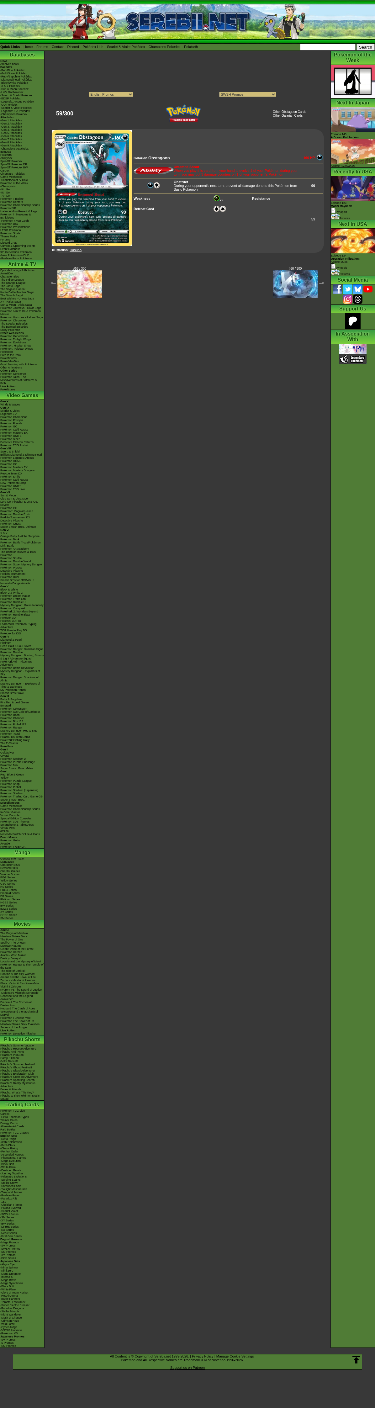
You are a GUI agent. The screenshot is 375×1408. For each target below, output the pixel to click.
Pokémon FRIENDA (12, 846)
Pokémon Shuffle (11, 558)
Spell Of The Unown (12, 942)
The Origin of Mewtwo (14, 933)
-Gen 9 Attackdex (11, 145)
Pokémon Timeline (12, 198)
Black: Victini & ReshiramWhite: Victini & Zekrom (20, 985)
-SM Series (7, 1217)
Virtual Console (9, 815)
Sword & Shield (10, 451)
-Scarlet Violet (9, 1211)
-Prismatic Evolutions (13, 1176)
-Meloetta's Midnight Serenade (19, 992)
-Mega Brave (8, 1280)
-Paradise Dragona (12, 1308)
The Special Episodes (14, 323)
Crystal (4, 755)
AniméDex (6, 273)
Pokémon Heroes (11, 952)
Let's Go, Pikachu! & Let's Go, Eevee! (19, 503)
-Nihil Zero (6, 1270)
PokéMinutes (8, 358)
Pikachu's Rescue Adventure (18, 1048)
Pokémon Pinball (11, 787)
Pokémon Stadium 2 (13, 758)
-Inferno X (6, 1276)
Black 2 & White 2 (11, 592)
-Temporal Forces (11, 1192)
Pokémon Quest (10, 523)
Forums (42, 47)
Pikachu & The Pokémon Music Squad (20, 1097)
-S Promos (7, 1342)
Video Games (22, 395)
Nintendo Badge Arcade (15, 583)
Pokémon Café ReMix (14, 429)
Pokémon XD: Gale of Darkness (20, 711)
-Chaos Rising (9, 1148)
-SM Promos (8, 1251)
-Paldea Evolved (10, 1208)
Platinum (5, 642)
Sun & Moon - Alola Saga (16, 304)
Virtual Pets (7, 827)
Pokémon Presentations (15, 227)
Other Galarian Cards (288, 115)
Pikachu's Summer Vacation (17, 1045)
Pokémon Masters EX (14, 432)
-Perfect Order (9, 1151)
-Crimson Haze (9, 1320)
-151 (3, 1201)
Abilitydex (6, 158)
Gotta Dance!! (9, 1061)
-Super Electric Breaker (14, 1305)
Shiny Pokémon (10, 329)
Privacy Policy (202, 1356)
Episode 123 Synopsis (341, 207)
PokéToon (6, 351)
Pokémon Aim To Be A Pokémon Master (20, 313)
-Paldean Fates (9, 1195)
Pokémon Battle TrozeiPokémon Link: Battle (20, 544)
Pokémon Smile (10, 476)
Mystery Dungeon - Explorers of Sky (20, 673)
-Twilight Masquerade (13, 1189)
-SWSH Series (9, 1214)
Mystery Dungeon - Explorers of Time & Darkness (20, 685)
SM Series (6, 918)
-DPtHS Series (9, 1226)
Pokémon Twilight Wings (15, 339)
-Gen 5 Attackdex (11, 133)
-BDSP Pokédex (10, 98)
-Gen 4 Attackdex (11, 129)
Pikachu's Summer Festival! (17, 1064)
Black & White (9, 589)
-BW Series (7, 1223)
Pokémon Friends (11, 423)
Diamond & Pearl (11, 639)
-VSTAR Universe (11, 1330)
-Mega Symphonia (11, 1283)
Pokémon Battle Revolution (17, 668)
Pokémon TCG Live (12, 489)
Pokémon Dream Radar (15, 595)
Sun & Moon (8, 495)
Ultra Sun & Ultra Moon (14, 498)
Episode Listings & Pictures (17, 270)
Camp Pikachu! (9, 1058)
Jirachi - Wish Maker (13, 955)
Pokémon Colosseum (13, 708)
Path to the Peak (10, 355)
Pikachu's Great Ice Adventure (19, 1076)
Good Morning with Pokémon (18, 364)
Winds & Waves (10, 404)
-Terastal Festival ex (12, 1302)
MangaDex (7, 861)
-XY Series (7, 1220)
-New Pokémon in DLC (14, 255)
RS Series (6, 886)
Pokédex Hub (93, 47)
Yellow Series (8, 880)
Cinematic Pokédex (12, 173)
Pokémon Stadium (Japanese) (19, 790)
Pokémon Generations (14, 336)
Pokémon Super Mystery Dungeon (22, 564)
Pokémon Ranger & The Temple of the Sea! (22, 966)
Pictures (340, 218)
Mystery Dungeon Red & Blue (19, 730)
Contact (58, 47)
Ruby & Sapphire (11, 699)
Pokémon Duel (9, 577)
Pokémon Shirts (10, 233)
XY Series (6, 911)
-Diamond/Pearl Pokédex (16, 79)
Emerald (5, 705)
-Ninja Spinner (9, 1267)
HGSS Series (8, 902)
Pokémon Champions (13, 417)
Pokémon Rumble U (13, 602)
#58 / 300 (80, 268)
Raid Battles (8, 1129)
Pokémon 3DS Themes (14, 821)
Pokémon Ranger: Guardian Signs (21, 649)
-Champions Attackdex (14, 148)
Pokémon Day (9, 223)
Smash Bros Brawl (12, 693)
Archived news (9, 64)
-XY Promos (7, 1255)
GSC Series (7, 883)
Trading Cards (22, 1104)
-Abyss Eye (7, 1264)
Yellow (4, 777)
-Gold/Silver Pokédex (13, 73)
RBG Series (7, 877)
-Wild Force (7, 1324)
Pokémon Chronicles (13, 320)
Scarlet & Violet (9, 410)
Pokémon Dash (10, 715)
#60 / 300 (295, 268)
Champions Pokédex (165, 47)
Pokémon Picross (11, 567)
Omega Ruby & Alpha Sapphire (20, 536)
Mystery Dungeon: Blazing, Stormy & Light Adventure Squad (22, 657)
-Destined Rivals (10, 1170)
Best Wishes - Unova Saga (17, 298)
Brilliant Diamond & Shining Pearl (21, 454)
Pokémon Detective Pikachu (18, 1033)
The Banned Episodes (14, 326)
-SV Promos (8, 1245)
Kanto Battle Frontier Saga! (17, 292)
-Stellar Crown (9, 1182)
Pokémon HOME (11, 461)
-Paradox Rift (8, 1198)
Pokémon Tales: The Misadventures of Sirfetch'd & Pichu (18, 380)
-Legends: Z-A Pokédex (15, 111)
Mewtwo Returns (10, 945)
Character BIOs (10, 864)
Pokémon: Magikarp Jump (16, 511)
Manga (22, 852)
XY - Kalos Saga (10, 301)
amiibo (4, 831)
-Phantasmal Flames (13, 1157)
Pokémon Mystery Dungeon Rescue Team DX (17, 472)
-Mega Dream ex (10, 1273)
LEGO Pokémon (10, 230)
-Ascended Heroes (12, 1154)
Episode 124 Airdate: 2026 (345, 258)
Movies (22, 924)
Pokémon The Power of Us (17, 1021)
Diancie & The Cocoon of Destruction (16, 1004)
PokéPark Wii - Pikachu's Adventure (16, 663)
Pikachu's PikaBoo (12, 1054)
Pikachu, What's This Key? (17, 1092)
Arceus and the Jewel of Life (18, 977)
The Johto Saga (10, 286)
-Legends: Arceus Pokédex (17, 101)
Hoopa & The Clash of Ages (17, 1008)
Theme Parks (8, 236)
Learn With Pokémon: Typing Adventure (18, 625)
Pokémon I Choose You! (15, 1017)
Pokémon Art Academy (14, 548)
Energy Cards (9, 1123)
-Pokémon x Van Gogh (14, 220)
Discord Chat (8, 242)
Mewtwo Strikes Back (13, 936)
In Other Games (10, 812)
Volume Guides (9, 874)
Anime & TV (22, 264)
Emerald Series (10, 893)
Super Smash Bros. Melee (16, 768)
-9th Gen (5, 189)
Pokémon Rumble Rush (15, 514)
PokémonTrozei (10, 733)
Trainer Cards (9, 1120)
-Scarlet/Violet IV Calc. (14, 180)
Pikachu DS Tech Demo (15, 736)
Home (28, 47)
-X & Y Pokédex (10, 85)
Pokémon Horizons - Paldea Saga (21, 317)
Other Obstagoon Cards (289, 112)
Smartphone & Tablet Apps (17, 824)
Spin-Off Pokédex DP (13, 164)
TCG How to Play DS (13, 630)
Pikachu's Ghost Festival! (16, 1067)
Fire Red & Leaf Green (14, 702)
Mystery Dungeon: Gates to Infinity (22, 605)
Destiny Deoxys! (10, 958)
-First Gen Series (11, 1236)
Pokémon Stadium (12, 793)
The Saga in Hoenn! (12, 289)
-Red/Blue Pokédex (12, 70)
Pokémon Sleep (10, 439)
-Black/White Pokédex (14, 82)
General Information (12, 858)
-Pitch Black (7, 1145)
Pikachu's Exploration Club (17, 1073)
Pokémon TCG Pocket (14, 445)
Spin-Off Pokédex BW (14, 167)
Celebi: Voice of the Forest (17, 948)
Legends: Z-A (8, 414)
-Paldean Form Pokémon (16, 258)
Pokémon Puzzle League (16, 780)
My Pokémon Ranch (13, 689)
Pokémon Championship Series (20, 205)
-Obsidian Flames (11, 1204)
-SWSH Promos (10, 1248)
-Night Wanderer (10, 1314)
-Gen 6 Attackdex (11, 136)
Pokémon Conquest (12, 608)
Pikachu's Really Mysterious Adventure (17, 1085)
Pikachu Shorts (22, 1039)
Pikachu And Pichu (12, 1051)
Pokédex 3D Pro (10, 620)
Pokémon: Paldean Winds (16, 348)
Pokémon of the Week (14, 183)
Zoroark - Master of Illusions (17, 980)
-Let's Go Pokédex (12, 92)
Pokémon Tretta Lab (13, 599)
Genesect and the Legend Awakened (16, 997)
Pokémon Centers (11, 202)
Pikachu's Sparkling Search (17, 1080)
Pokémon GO (9, 426)
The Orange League (13, 282)
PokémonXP (8, 208)
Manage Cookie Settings (235, 1356)
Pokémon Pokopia (11, 420)
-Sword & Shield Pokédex (16, 95)
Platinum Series (10, 899)
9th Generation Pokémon (16, 252)
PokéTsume (7, 389)
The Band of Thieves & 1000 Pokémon (18, 553)
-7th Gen (5, 195)
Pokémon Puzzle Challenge (17, 762)
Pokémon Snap (10, 784)
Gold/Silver (7, 752)
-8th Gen (5, 192)
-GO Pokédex (9, 104)
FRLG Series (8, 890)
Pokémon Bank (9, 539)
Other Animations (11, 367)
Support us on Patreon (187, 1367)
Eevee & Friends (10, 1089)
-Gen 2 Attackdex (11, 123)
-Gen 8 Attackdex (11, 142)
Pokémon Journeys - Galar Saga (20, 308)
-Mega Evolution (10, 1160)
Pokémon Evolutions (13, 342)
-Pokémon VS (9, 1333)
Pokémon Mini (9, 765)
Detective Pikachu (11, 520)
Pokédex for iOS (10, 633)
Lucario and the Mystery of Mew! (20, 961)
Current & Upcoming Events (17, 245)
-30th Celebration (11, 1142)
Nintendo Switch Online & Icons (20, 834)
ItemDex (5, 151)
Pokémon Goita (10, 840)
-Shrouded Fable (10, 1186)
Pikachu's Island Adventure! (17, 1070)
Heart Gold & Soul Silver (15, 646)
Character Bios (9, 276)
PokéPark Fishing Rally (14, 740)
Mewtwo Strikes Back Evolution (20, 1024)
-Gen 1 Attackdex (11, 120)
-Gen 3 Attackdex (11, 126)
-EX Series (7, 1229)
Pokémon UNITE (11, 435)
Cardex (4, 170)
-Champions (8, 186)
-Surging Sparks (10, 1179)
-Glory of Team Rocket (14, 1292)
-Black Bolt (7, 1164)
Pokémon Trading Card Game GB (21, 796)
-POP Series (8, 1258)
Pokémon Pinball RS (13, 724)
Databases (22, 54)
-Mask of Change (11, 1317)
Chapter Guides (10, 871)
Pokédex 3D (8, 617)
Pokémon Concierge (13, 373)
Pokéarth (191, 47)
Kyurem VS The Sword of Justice (21, 989)
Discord (73, 47)
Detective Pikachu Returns (17, 442)
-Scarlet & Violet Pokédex (16, 107)
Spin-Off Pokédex (11, 161)
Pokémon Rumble (11, 652)
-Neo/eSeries (8, 1233)
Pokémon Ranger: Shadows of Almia (19, 679)
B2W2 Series (8, 908)
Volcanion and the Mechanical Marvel (19, 1013)
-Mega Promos (9, 1242)
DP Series (6, 896)
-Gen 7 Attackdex (11, 139)
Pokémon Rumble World (15, 561)
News (4, 60)
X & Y (4, 533)
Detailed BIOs (9, 868)
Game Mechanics (11, 176)
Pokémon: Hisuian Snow (15, 345)
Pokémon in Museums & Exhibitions (15, 216)
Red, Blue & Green (12, 774)
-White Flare (8, 1167)
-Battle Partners (10, 1298)
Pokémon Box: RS (12, 721)
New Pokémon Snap (13, 482)
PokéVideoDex (9, 361)
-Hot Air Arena (9, 1295)
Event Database (10, 249)
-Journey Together (11, 1173)
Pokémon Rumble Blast (15, 614)
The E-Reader (9, 743)
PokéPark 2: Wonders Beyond (19, 611)
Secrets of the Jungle (13, 1027)
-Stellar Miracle (9, 1311)
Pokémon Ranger (11, 727)
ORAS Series (8, 915)
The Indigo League (12, 279)
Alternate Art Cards (12, 1126)
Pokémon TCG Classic (14, 1132)
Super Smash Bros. (12, 799)
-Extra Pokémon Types (14, 1117)
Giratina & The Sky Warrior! (17, 974)
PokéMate (6, 746)
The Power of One (11, 939)
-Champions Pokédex (13, 114)
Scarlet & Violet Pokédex (126, 47)
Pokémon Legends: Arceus (17, 457)
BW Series (7, 905)
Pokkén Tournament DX (15, 517)
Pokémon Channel (12, 718)
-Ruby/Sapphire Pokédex (16, 76)
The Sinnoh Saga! (11, 295)
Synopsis (339, 267)
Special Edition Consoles (16, 818)
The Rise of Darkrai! (12, 970)
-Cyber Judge (8, 1327)
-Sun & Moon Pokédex (14, 89)
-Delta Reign (8, 1139)
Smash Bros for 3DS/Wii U (17, 580)
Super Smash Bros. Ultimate (18, 526)
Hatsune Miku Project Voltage (18, 211)
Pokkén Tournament (12, 573)
